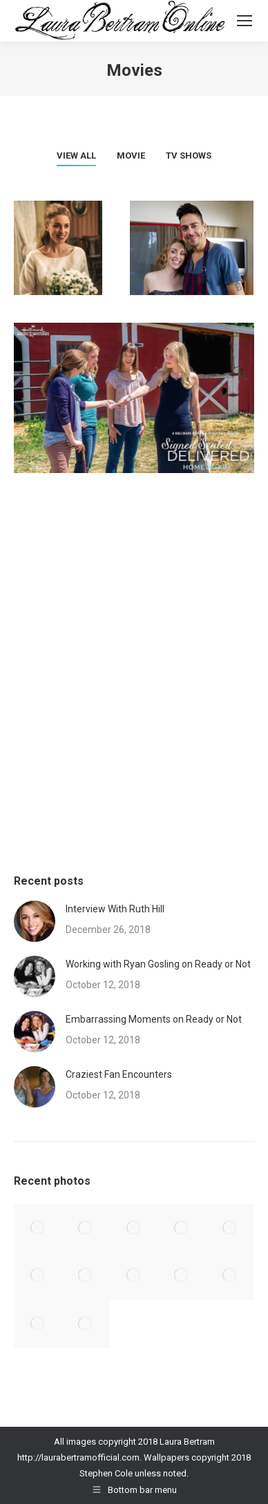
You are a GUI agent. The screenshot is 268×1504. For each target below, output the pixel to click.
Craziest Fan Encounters (119, 1074)
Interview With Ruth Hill (115, 908)
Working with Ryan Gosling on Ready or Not (158, 964)
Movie (131, 155)
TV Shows (188, 155)
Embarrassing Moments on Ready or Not (154, 1019)
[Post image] (34, 921)
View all (76, 155)
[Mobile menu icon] (244, 20)
